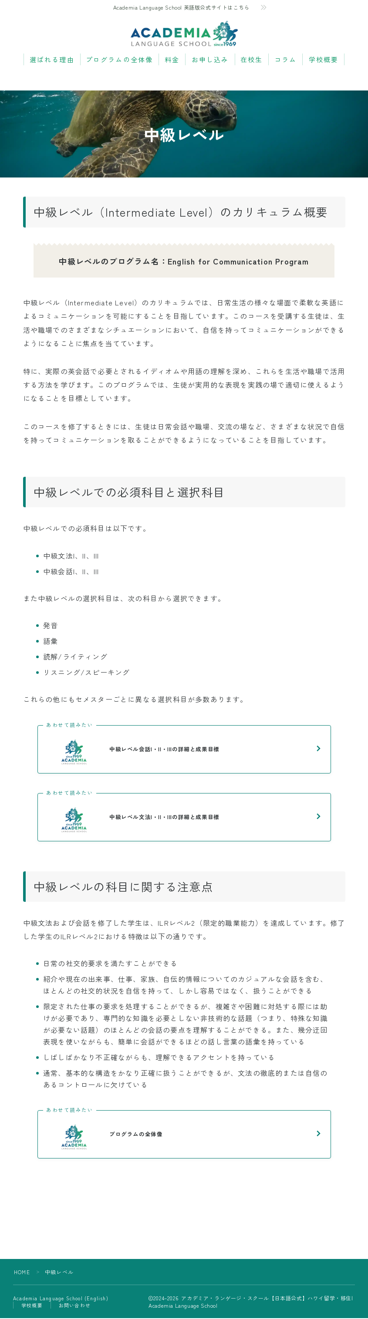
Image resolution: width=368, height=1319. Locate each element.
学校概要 (323, 60)
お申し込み (210, 60)
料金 (172, 60)
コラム (285, 60)
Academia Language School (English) (60, 1299)
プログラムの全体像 (119, 60)
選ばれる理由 (52, 60)
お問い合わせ (75, 1305)
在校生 (251, 60)
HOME (22, 1272)
